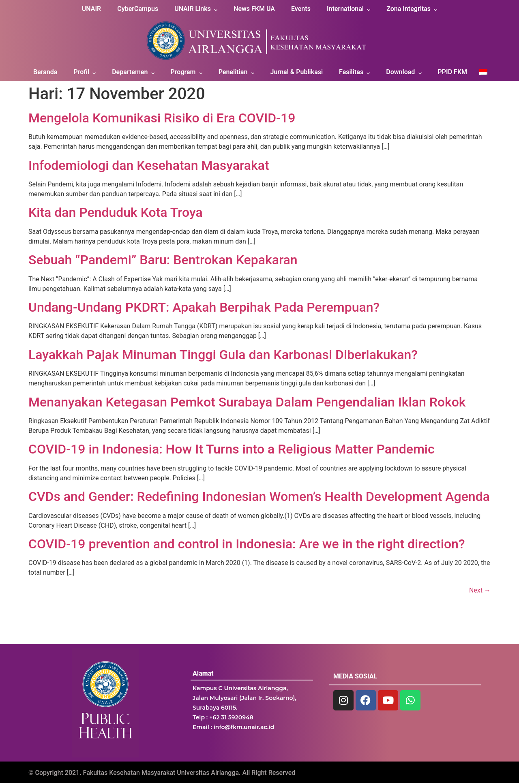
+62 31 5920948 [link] (231, 717)
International (345, 9)
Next (480, 590)
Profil (81, 72)
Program (183, 72)
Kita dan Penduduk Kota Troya (115, 212)
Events (301, 9)
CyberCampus (137, 9)
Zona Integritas (408, 9)
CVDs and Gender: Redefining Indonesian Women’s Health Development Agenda (259, 496)
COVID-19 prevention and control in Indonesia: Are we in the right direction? (246, 544)
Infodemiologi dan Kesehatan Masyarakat (148, 165)
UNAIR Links (192, 9)
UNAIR (91, 9)
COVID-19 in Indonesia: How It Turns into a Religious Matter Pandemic (231, 449)
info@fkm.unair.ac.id (244, 727)
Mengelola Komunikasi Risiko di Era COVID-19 (161, 118)
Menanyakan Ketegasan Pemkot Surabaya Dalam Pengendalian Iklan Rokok (247, 402)
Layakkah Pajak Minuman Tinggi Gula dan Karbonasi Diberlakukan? (223, 354)
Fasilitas (351, 72)
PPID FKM (452, 72)
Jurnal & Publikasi (296, 72)
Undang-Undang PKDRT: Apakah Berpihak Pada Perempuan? (204, 307)
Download (400, 72)
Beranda (45, 72)
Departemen (130, 72)
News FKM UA (254, 9)
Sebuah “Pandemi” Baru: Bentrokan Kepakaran (163, 259)
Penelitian (233, 72)
